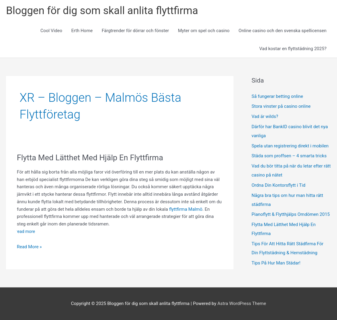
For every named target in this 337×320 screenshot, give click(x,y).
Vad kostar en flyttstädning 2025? (292, 48)
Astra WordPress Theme (242, 303)
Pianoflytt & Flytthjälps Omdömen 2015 (291, 214)
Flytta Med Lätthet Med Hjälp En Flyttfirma (90, 157)
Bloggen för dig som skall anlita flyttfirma (102, 11)
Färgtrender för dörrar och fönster (135, 30)
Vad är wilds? (265, 116)
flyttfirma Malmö (185, 209)
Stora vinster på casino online (282, 106)
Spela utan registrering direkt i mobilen (290, 146)
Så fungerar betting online (277, 96)
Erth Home (82, 30)
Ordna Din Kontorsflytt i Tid (278, 185)
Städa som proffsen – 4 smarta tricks (289, 155)
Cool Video (51, 30)
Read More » (29, 247)
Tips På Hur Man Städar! (276, 263)
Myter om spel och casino (203, 30)
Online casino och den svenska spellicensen (282, 30)
